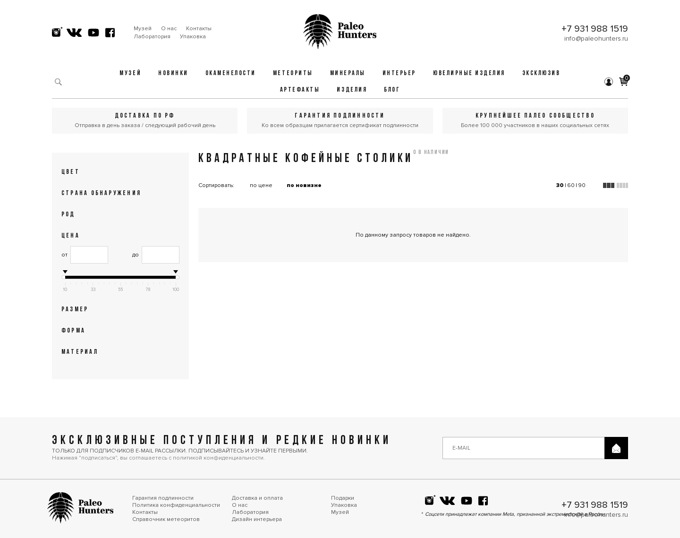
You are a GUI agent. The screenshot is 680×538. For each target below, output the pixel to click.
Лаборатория (152, 36)
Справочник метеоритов (166, 519)
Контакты (199, 28)
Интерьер (399, 73)
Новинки (173, 73)
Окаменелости (230, 73)
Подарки (342, 498)
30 (560, 185)
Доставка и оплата (257, 498)
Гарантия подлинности (163, 498)
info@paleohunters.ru (596, 38)
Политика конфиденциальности (176, 505)
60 (571, 185)
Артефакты (300, 90)
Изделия (352, 90)
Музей (143, 28)
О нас (169, 28)
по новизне (304, 185)
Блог (392, 90)
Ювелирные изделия (469, 73)
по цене (261, 185)
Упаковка (193, 36)
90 (582, 185)
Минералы (348, 73)
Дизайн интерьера (257, 519)
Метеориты (293, 73)
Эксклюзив (541, 73)
